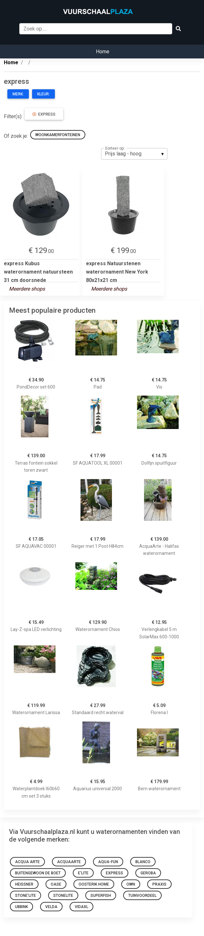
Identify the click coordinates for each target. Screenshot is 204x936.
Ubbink (21, 907)
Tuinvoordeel (142, 895)
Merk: (18, 94)
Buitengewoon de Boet (38, 873)
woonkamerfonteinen (57, 135)
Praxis (159, 884)
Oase (56, 884)
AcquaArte (69, 862)
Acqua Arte (27, 862)
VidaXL (81, 907)
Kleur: (43, 94)
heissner (24, 884)
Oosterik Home (94, 884)
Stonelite (63, 895)
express (43, 114)
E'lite (83, 873)
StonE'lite (25, 895)
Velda (51, 907)
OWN (130, 884)
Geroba (148, 873)
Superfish (100, 895)
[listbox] (134, 154)
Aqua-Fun (108, 862)
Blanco (142, 862)
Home (102, 51)
